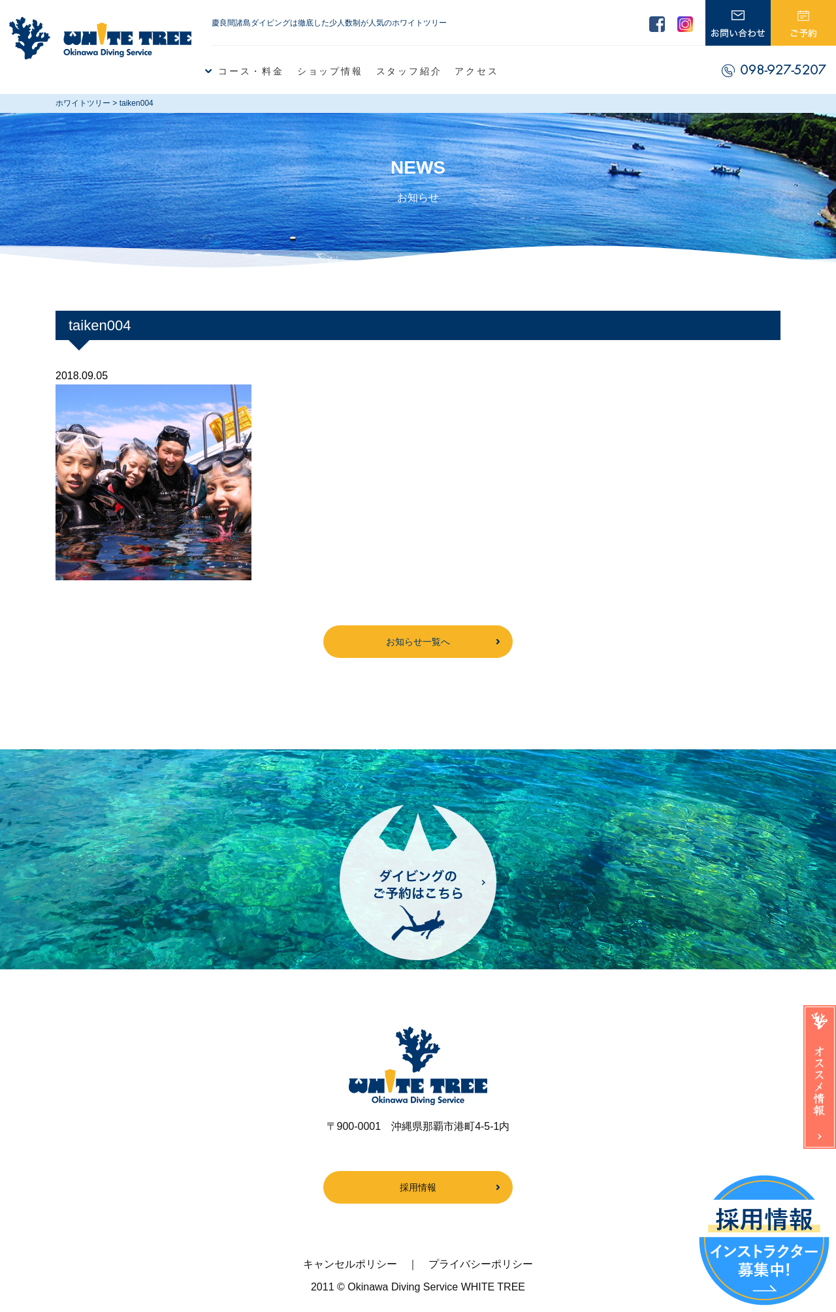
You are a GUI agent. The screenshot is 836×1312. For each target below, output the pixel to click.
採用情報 (418, 1187)
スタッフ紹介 (409, 71)
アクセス (476, 71)
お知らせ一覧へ (418, 641)
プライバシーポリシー (480, 1264)
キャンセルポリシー (350, 1264)
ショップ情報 (330, 71)
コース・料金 (251, 71)
